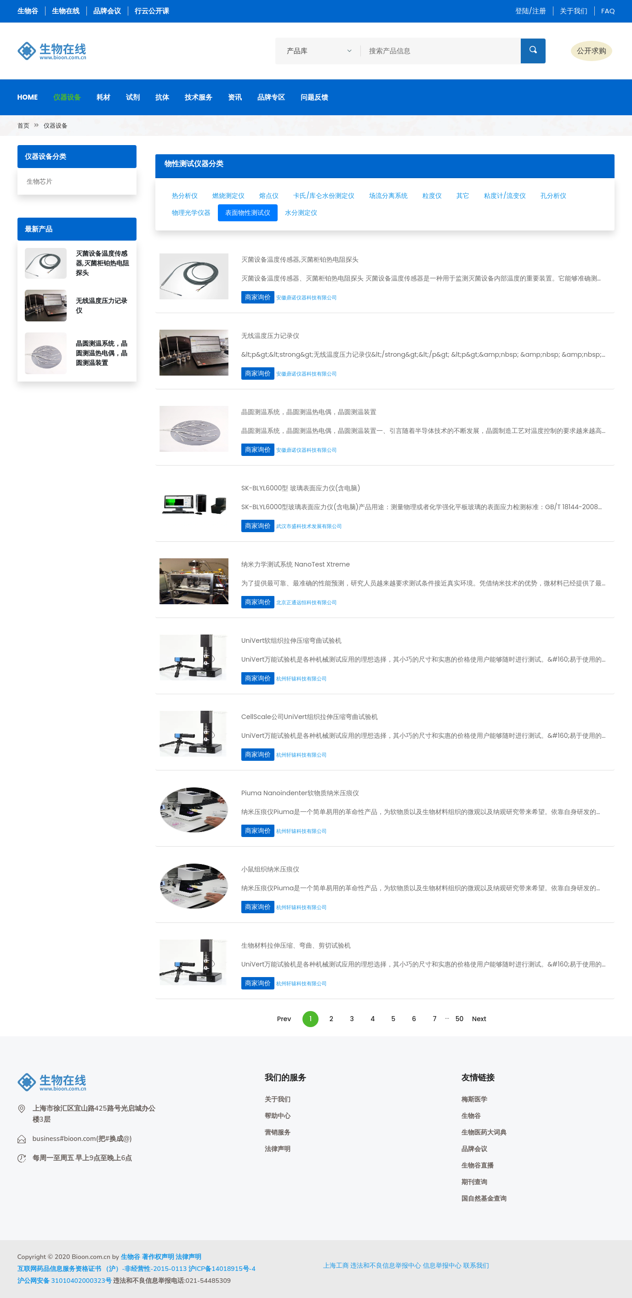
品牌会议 (107, 11)
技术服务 (198, 97)
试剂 (133, 97)
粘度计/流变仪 (505, 195)
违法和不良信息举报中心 (385, 1265)
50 (459, 1018)
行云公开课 (152, 11)
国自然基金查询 (484, 1198)
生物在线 (66, 11)
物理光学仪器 (191, 212)
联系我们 (476, 1265)
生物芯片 (39, 181)
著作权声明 (158, 1257)
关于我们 (573, 11)
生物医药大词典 (484, 1132)
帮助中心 (277, 1116)
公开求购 (591, 50)
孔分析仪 (553, 195)
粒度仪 (432, 195)
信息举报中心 (442, 1265)
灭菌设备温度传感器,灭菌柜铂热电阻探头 (102, 263)
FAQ (608, 11)
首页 (23, 125)
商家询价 (258, 297)
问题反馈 (314, 97)
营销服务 (277, 1132)
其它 (462, 195)
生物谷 (27, 11)
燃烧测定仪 (228, 195)
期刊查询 (474, 1182)
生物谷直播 (477, 1165)
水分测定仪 (301, 212)
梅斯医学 (474, 1099)
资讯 (235, 97)
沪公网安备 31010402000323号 (64, 1280)
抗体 (162, 97)
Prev (284, 1018)
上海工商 (336, 1265)
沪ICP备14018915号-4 (222, 1268)
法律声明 (277, 1149)
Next (479, 1018)
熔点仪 (269, 195)
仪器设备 (67, 97)
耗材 (103, 97)
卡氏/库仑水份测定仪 (323, 195)
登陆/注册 (530, 11)
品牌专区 (271, 97)
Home (27, 97)
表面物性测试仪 (247, 212)
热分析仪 (185, 195)
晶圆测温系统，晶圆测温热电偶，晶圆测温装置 (101, 353)
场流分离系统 (388, 195)
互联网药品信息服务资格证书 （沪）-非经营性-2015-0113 (102, 1268)
